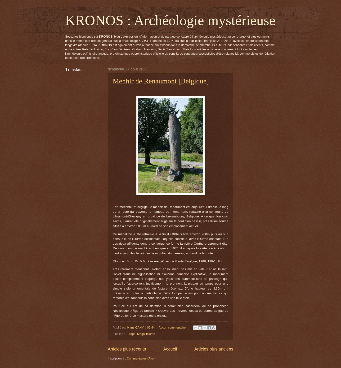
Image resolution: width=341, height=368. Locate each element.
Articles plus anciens (213, 349)
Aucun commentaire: (173, 327)
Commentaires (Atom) (142, 358)
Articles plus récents (127, 349)
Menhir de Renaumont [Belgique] (161, 81)
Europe (130, 334)
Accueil (170, 349)
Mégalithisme (146, 334)
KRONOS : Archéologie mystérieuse (170, 20)
